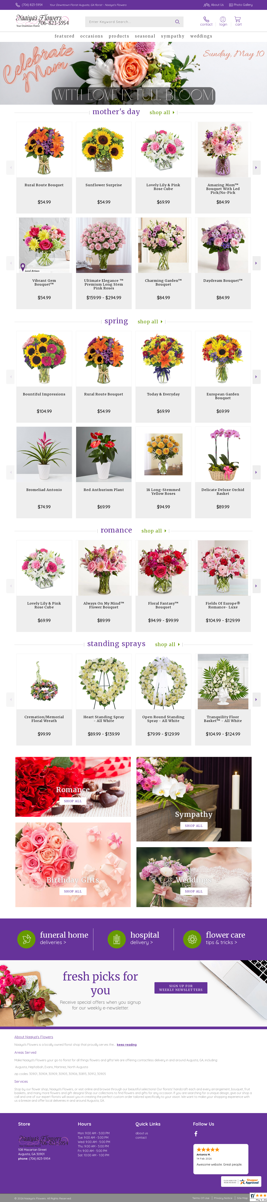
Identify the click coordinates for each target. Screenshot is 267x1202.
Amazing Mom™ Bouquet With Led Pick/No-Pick (223, 189)
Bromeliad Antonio (44, 490)
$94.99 (163, 507)
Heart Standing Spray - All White (103, 719)
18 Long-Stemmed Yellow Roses (163, 492)
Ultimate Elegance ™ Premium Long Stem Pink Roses (104, 284)
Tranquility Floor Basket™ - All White (223, 719)
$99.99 (44, 734)
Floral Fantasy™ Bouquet (163, 605)
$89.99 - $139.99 (104, 734)
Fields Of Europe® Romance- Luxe (223, 605)
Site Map (242, 1198)
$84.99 (223, 202)
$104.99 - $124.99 (223, 734)
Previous (10, 167)
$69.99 (163, 202)
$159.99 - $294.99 (104, 297)
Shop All (160, 112)
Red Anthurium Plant (104, 490)
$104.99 (44, 411)
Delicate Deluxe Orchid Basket (223, 492)
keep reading (127, 1044)
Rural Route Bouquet (44, 185)
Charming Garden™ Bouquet (163, 282)
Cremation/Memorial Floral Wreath (44, 719)
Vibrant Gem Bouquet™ (44, 282)
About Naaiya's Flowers (33, 1037)
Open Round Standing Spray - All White (163, 719)
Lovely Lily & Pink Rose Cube (163, 187)
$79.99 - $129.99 (163, 734)
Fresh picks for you (100, 990)
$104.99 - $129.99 (223, 620)
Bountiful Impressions (44, 394)
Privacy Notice (223, 1198)
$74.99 (44, 507)
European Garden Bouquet (223, 396)
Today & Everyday (163, 394)
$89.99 (223, 507)
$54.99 (44, 202)
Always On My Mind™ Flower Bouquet (103, 605)
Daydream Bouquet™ (223, 280)
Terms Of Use (200, 1198)
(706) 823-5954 (32, 5)
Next (257, 167)
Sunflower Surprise (104, 185)
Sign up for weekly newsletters (181, 988)
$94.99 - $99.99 (163, 620)
